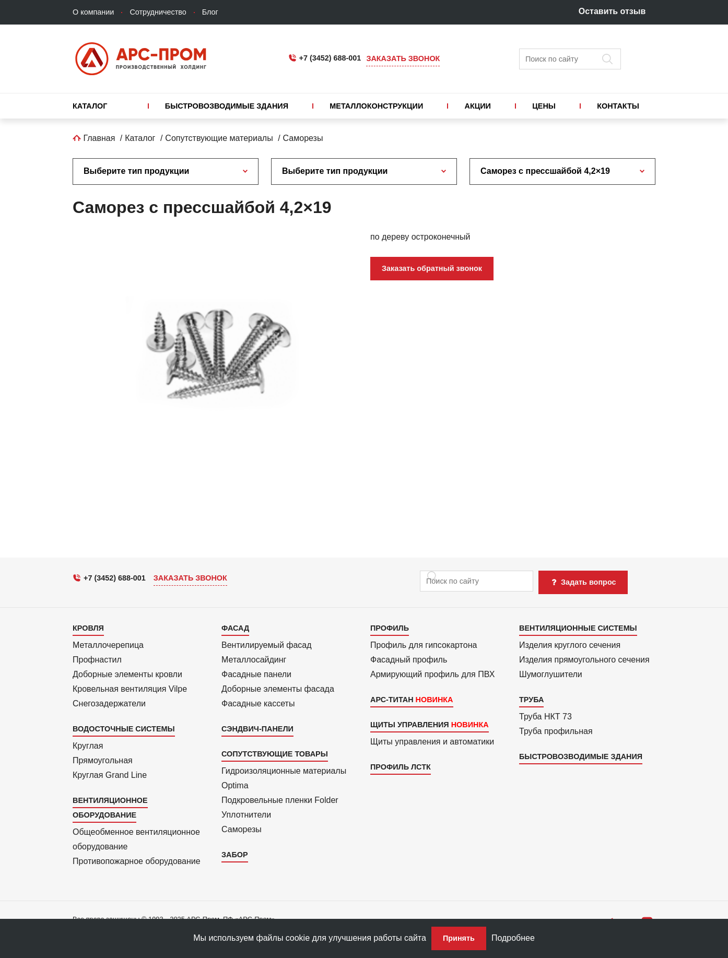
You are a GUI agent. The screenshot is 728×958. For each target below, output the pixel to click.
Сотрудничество (158, 12)
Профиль (389, 628)
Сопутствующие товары (274, 754)
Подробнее (513, 937)
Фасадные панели (256, 674)
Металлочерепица (108, 645)
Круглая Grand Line (110, 775)
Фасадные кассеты (258, 703)
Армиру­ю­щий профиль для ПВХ (432, 674)
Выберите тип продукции (136, 171)
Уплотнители (246, 814)
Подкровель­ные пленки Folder (279, 800)
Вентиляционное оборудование (110, 807)
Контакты (618, 106)
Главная (94, 138)
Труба (531, 699)
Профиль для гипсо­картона (423, 645)
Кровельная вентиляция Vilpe (130, 688)
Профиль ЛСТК (400, 767)
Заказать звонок (403, 58)
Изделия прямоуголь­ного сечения (584, 659)
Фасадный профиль (408, 659)
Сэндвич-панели (257, 729)
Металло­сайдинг (253, 659)
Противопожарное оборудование (137, 861)
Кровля (88, 628)
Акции (478, 106)
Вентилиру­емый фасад (266, 645)
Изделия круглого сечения (569, 645)
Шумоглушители (550, 674)
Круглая (88, 745)
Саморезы (303, 138)
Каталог (90, 106)
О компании (93, 12)
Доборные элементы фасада (277, 688)
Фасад (235, 628)
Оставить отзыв (612, 11)
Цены (544, 106)
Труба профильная (556, 731)
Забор (234, 854)
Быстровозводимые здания (226, 106)
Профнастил (97, 659)
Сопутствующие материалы (219, 138)
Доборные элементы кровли (127, 674)
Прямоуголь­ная (103, 760)
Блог (210, 12)
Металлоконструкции (376, 106)
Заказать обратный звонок (432, 268)
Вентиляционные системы (578, 628)
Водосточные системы (124, 729)
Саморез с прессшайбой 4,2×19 (545, 171)
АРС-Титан (392, 699)
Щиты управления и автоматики (432, 741)
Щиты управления (409, 724)
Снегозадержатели (109, 703)
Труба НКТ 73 (545, 716)
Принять (459, 938)
